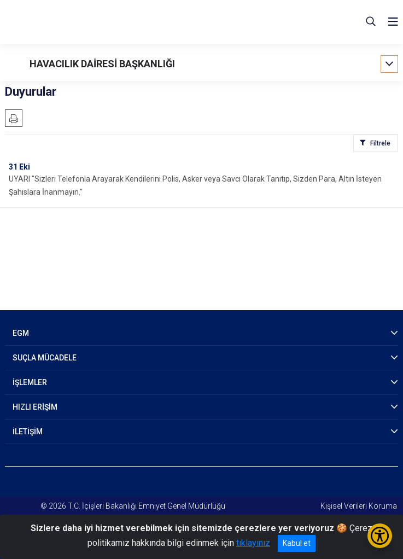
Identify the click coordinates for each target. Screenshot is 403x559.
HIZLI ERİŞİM (35, 407)
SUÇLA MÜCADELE (45, 357)
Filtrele (380, 143)
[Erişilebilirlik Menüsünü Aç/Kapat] (379, 535)
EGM (21, 333)
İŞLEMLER (30, 382)
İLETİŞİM (28, 431)
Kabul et (297, 543)
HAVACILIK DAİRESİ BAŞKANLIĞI (102, 63)
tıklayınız (253, 543)
